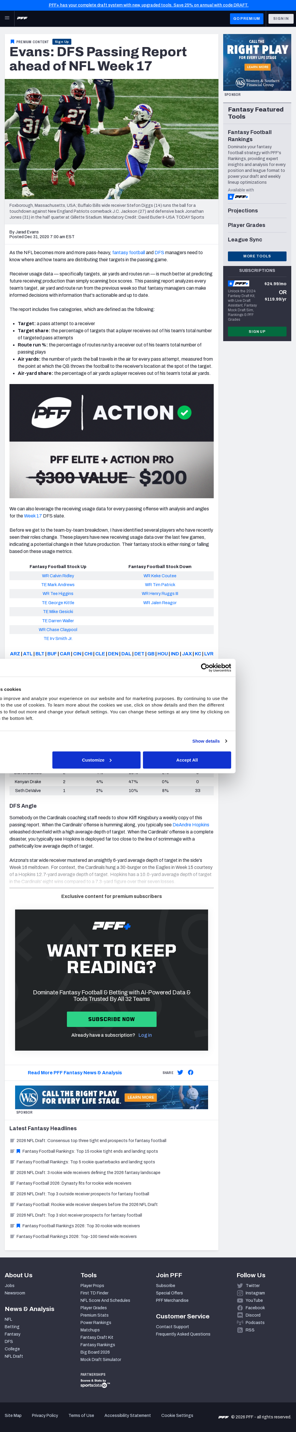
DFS (159, 252)
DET (139, 653)
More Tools (257, 256)
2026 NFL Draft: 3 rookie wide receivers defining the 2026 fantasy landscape (84, 1172)
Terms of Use (81, 1415)
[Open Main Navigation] (7, 18)
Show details (252, 741)
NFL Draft (14, 1356)
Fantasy (12, 1334)
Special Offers (169, 1293)
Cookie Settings (177, 1415)
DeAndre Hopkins (191, 824)
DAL (126, 653)
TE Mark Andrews (58, 584)
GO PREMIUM (246, 19)
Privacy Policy (45, 1415)
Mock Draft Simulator (101, 1359)
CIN (77, 653)
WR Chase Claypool (58, 629)
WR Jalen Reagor (160, 602)
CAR (65, 653)
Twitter (253, 1285)
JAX (187, 653)
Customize (147, 759)
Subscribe (165, 1285)
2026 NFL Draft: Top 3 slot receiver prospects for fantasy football (75, 1215)
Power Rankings (96, 1322)
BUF (52, 653)
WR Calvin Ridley (58, 575)
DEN (113, 653)
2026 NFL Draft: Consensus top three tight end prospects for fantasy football (87, 1140)
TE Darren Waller (58, 620)
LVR (208, 653)
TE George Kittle (58, 602)
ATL (28, 653)
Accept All (234, 759)
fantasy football (128, 252)
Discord (253, 1315)
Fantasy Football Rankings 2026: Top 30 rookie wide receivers (74, 1226)
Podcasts (255, 1322)
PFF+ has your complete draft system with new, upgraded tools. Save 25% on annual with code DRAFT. (149, 5)
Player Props (92, 1285)
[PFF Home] (22, 19)
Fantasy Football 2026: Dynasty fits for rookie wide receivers (70, 1183)
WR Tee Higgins (58, 593)
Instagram (255, 1293)
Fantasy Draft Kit (97, 1337)
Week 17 (33, 515)
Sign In (281, 19)
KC (198, 653)
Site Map (13, 1415)
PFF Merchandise (172, 1300)
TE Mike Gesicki (58, 611)
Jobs (10, 1285)
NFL (8, 1319)
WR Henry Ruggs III (160, 593)
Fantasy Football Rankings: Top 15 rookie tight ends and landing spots (83, 1151)
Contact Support (172, 1327)
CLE (100, 653)
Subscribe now (111, 1019)
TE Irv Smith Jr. (58, 638)
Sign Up (62, 41)
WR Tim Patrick (160, 584)
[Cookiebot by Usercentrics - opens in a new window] (251, 667)
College (12, 1349)
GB (151, 653)
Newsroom (15, 1293)
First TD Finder (94, 1293)
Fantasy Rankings (98, 1345)
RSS (250, 1330)
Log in (145, 1035)
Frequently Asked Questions (183, 1334)
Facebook (255, 1308)
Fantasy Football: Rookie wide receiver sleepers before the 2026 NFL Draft (83, 1204)
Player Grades (94, 1308)
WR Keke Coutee (160, 575)
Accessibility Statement (127, 1415)
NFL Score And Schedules (105, 1300)
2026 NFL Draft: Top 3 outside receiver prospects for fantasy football (79, 1194)
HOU (162, 653)
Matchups (90, 1330)
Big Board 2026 (95, 1352)
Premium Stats (95, 1315)
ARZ (15, 653)
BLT (40, 653)
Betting (12, 1327)
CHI (88, 653)
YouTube (254, 1300)
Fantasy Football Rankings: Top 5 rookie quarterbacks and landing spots (82, 1162)
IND (175, 653)
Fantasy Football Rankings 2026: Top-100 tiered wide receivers (73, 1236)
